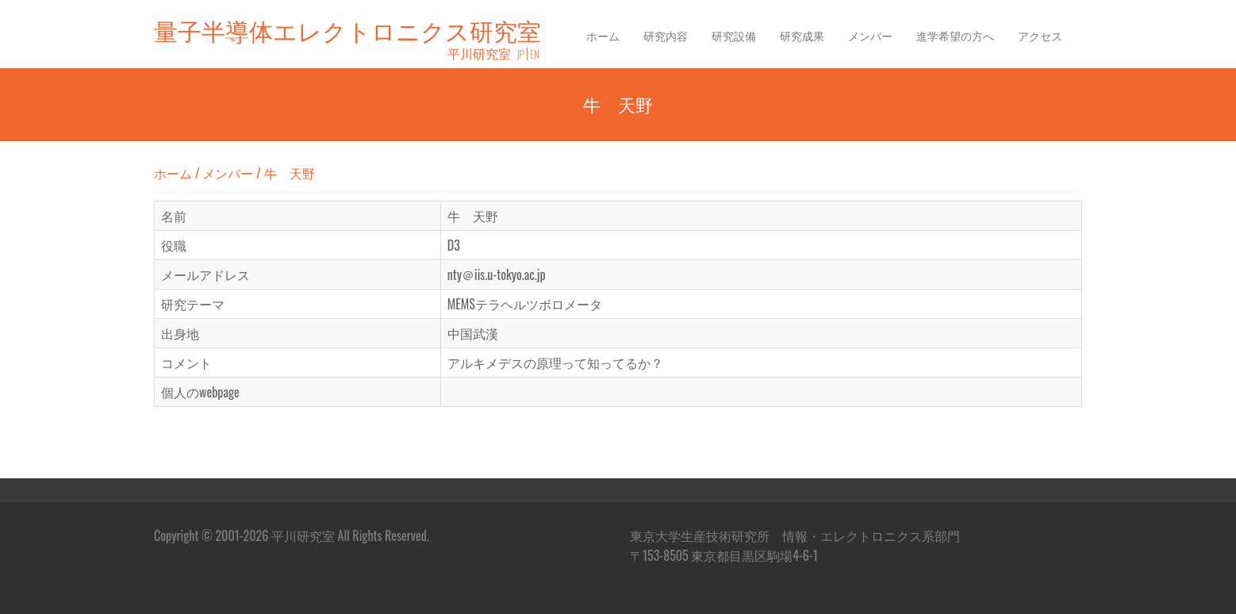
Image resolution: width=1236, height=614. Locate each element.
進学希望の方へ (955, 35)
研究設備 (734, 35)
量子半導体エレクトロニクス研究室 (347, 30)
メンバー (870, 35)
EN (534, 54)
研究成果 (802, 35)
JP (520, 54)
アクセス (1040, 35)
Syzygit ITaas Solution (259, 575)
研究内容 (665, 35)
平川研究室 (479, 53)
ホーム (603, 35)
